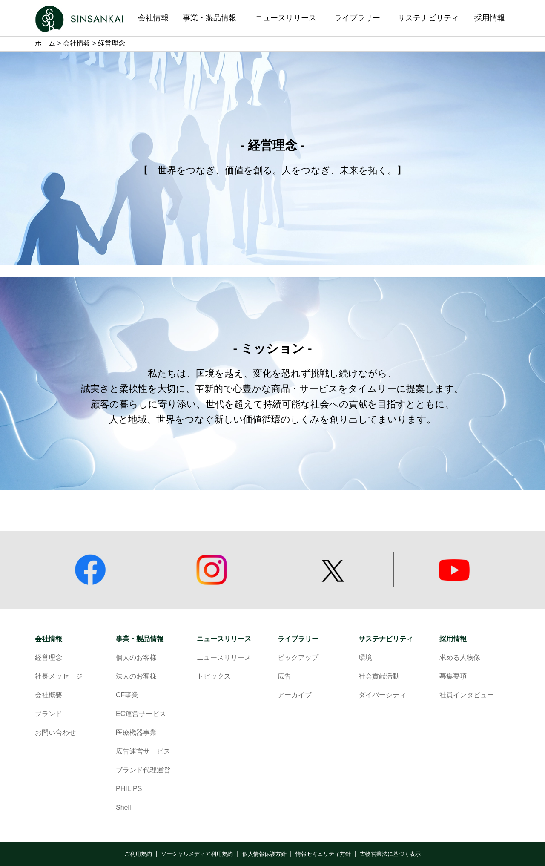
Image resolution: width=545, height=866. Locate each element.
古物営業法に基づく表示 (390, 854)
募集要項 (453, 676)
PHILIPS (129, 789)
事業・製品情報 (140, 639)
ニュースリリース (224, 639)
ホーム (45, 43)
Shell (123, 807)
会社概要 (48, 695)
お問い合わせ (55, 733)
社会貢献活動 (379, 676)
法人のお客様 (136, 676)
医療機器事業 (136, 733)
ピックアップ (298, 658)
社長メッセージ (59, 676)
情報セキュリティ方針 (323, 854)
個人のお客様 (136, 658)
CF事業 (127, 695)
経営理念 (48, 658)
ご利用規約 (138, 854)
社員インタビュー (466, 695)
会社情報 (76, 43)
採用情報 (453, 639)
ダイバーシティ (382, 695)
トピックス (214, 676)
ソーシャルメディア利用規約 (197, 854)
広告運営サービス (143, 751)
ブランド (48, 714)
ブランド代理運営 (143, 770)
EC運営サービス (141, 714)
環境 (365, 658)
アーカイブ (295, 695)
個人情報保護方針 (264, 854)
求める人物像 (459, 658)
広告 (284, 676)
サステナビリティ (386, 639)
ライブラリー (298, 639)
